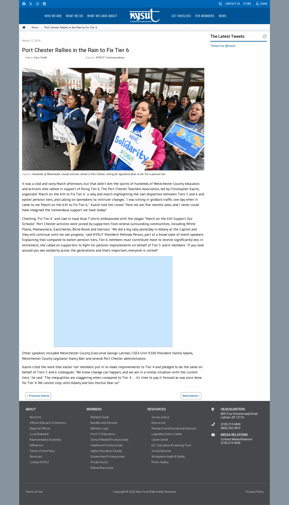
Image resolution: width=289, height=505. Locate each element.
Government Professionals (108, 456)
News (222, 16)
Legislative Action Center (167, 434)
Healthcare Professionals (107, 445)
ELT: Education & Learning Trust (171, 445)
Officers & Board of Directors (48, 422)
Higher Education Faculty (106, 451)
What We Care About (102, 16)
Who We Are (53, 16)
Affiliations (36, 445)
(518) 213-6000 (230, 424)
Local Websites (39, 434)
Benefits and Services (104, 422)
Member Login (100, 428)
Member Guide (100, 417)
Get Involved (181, 16)
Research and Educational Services (174, 428)
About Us (35, 417)
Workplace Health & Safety (168, 456)
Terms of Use (34, 491)
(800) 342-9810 (230, 428)
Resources (158, 422)
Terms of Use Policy (42, 451)
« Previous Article (38, 395)
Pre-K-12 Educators (103, 434)
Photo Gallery (160, 462)
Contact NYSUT (39, 462)
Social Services (161, 451)
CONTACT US (232, 3)
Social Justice (160, 417)
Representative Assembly (45, 439)
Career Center (160, 439)
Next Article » (191, 395)
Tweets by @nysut (223, 46)
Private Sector (99, 462)
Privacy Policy (255, 491)
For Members (204, 16)
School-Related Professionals (109, 439)
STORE (247, 3)
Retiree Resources (102, 467)
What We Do (74, 16)
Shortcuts (36, 456)
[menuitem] (53, 16)
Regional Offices (40, 428)
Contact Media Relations (236, 439)
